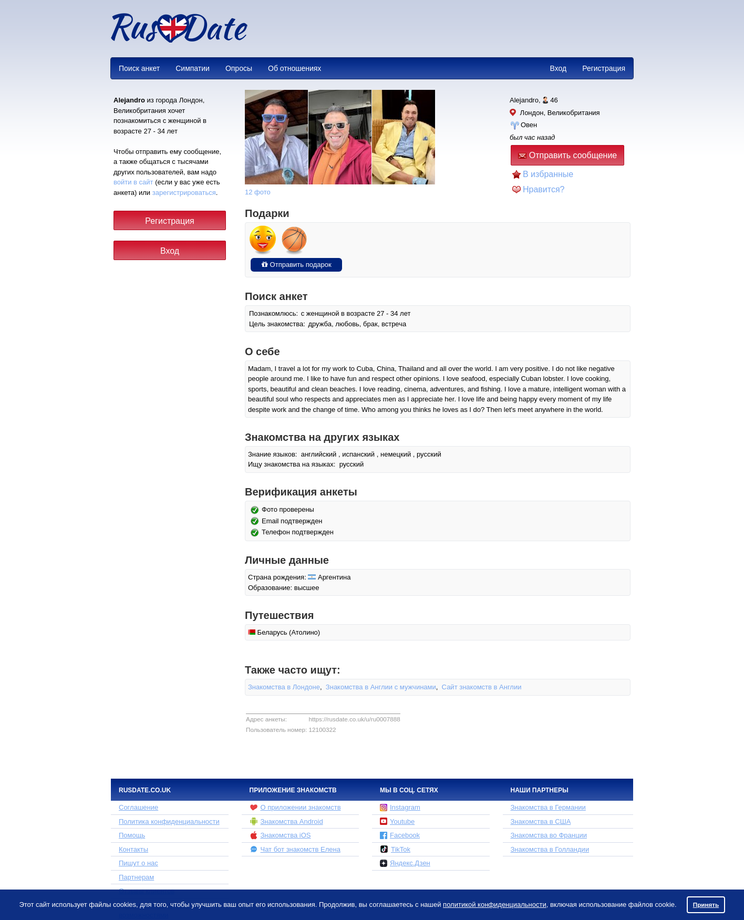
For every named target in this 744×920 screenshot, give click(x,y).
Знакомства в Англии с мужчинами (381, 687)
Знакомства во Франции (549, 835)
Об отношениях (294, 68)
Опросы (238, 68)
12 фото (258, 192)
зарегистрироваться (184, 193)
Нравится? (544, 189)
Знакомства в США (541, 821)
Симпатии (192, 68)
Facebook (400, 835)
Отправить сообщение (567, 155)
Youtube (397, 821)
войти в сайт (133, 182)
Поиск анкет (139, 68)
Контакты (133, 849)
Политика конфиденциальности (169, 821)
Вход (558, 68)
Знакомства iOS (280, 835)
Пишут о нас (138, 863)
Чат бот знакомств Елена (295, 849)
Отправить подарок (296, 264)
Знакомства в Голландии (550, 849)
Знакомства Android (286, 821)
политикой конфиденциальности (494, 904)
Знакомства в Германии (548, 807)
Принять (706, 904)
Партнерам (136, 877)
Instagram (400, 807)
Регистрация (603, 68)
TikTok (395, 849)
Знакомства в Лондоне (284, 687)
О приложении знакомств (295, 807)
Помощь (132, 835)
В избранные (548, 174)
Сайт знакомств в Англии (482, 687)
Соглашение (138, 807)
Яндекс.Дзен (405, 863)
